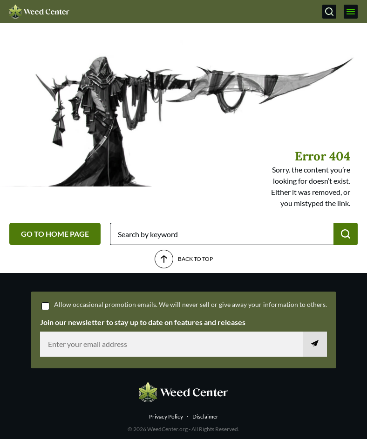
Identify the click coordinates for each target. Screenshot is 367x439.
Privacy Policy (166, 416)
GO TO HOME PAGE (55, 233)
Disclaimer (205, 416)
